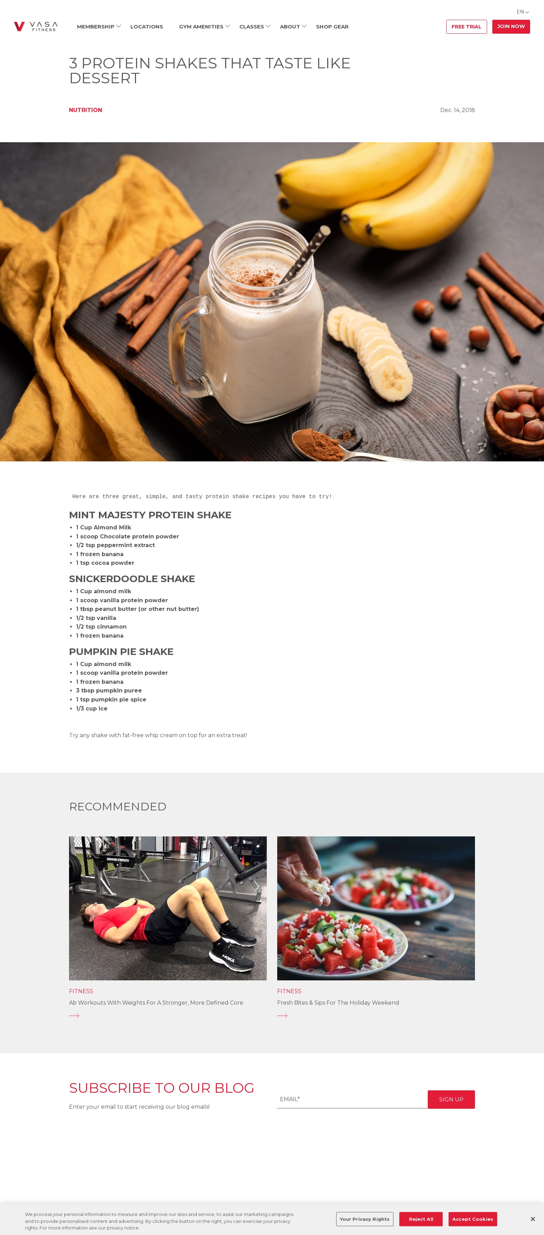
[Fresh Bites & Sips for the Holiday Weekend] (376, 1016)
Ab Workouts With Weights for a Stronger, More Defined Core (156, 1002)
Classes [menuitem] (251, 26)
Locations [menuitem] (146, 26)
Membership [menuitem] (95, 26)
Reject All (421, 1218)
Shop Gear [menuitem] (332, 26)
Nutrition (85, 110)
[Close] (533, 1219)
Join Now (511, 26)
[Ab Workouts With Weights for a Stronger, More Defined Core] (168, 1016)
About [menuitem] (290, 26)
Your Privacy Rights (365, 1218)
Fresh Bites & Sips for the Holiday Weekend (338, 1002)
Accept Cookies (472, 1218)
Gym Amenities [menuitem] (201, 26)
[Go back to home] (36, 27)
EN (520, 12)
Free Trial (467, 27)
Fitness (81, 991)
